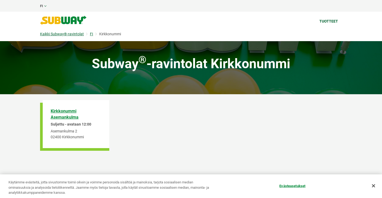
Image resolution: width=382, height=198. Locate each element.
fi (41, 6)
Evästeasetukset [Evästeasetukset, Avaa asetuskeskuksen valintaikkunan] (292, 186)
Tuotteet (328, 21)
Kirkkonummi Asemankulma (65, 114)
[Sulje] (373, 186)
